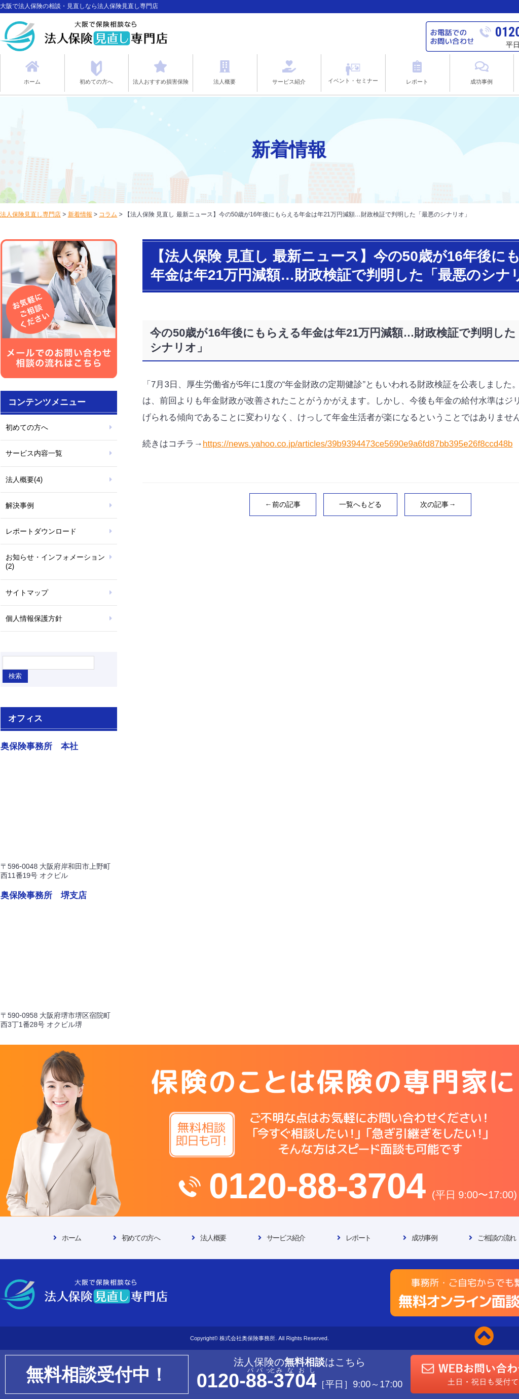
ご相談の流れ (496, 1238)
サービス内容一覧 (34, 453)
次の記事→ (438, 504)
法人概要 (213, 1238)
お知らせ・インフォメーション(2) (55, 561)
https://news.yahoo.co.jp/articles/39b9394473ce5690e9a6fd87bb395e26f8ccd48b (358, 444)
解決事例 (20, 505)
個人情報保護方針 (34, 618)
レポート (358, 1238)
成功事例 (424, 1238)
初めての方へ (27, 427)
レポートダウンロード (41, 531)
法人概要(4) (24, 479)
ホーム (71, 1238)
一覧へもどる (360, 504)
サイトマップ (27, 592)
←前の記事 (283, 504)
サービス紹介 (286, 1238)
